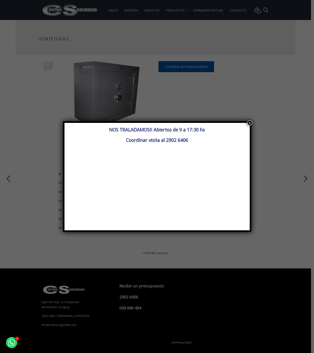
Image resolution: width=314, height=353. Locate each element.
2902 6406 (177, 140)
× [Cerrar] (249, 122)
